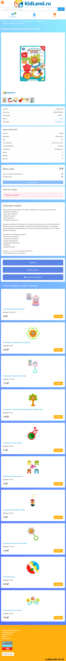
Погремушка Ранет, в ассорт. (12, 610)
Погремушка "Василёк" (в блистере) (14, 376)
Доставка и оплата (8, 632)
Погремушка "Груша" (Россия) (12, 443)
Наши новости (6, 634)
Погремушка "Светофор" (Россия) (14, 510)
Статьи (4, 636)
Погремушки (40, 21)
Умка (61, 118)
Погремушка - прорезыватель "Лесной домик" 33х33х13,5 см (23, 409)
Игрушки (12, 21)
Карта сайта (6, 638)
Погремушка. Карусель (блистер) (14, 309)
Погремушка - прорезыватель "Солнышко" (17, 342)
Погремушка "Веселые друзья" (13, 476)
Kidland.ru (4, 21)
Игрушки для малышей (25, 21)
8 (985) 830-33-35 (54, 659)
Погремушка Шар (8, 577)
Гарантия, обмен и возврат (10, 630)
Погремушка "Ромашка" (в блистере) (15, 543)
